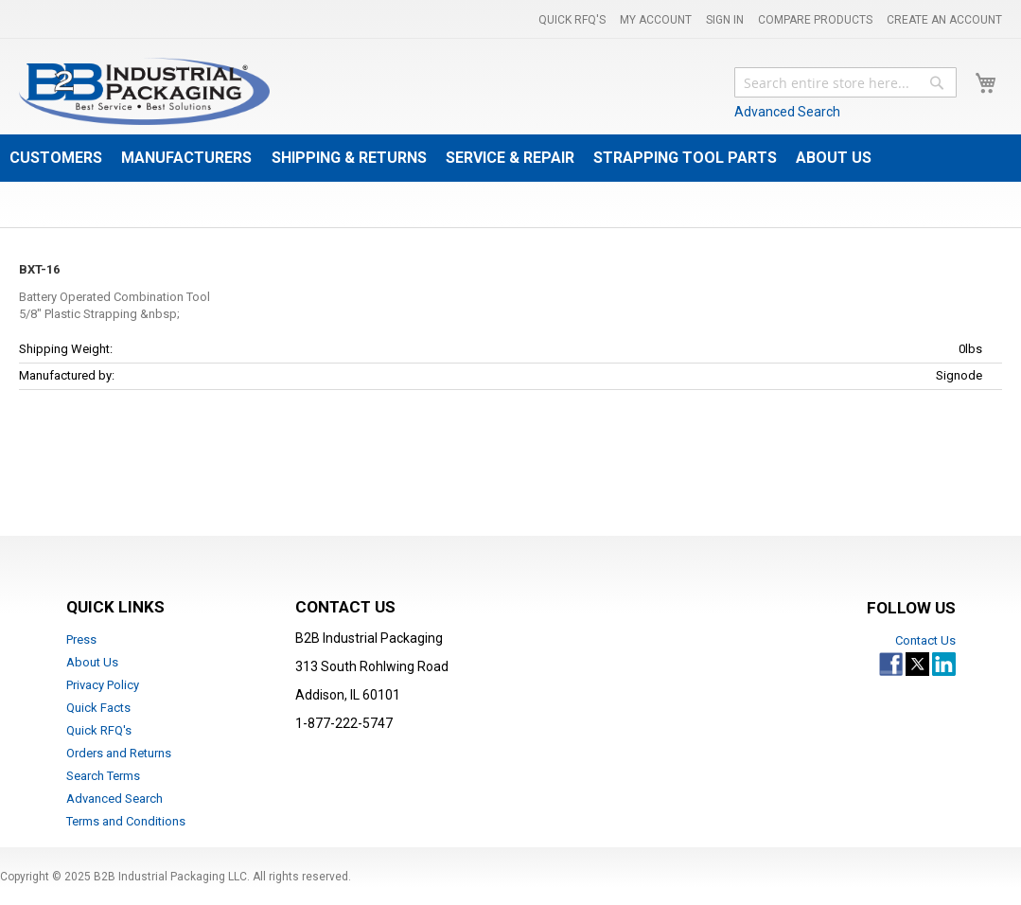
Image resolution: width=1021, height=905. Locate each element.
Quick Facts (98, 708)
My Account (656, 20)
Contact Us (925, 640)
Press (81, 639)
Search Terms (103, 776)
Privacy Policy (102, 685)
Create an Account (944, 20)
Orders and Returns (118, 753)
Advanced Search (787, 111)
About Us (92, 662)
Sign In (725, 20)
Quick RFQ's (572, 20)
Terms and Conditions (125, 821)
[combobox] (845, 82)
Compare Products (815, 20)
